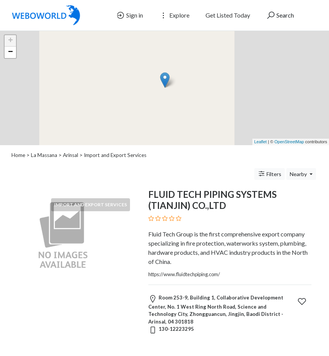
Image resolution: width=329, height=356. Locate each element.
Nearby (299, 174)
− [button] (10, 52)
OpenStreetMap (289, 141)
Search (280, 15)
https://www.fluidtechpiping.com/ (184, 274)
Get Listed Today (227, 15)
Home (18, 155)
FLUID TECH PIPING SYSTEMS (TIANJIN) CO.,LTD (212, 200)
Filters (269, 174)
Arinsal (70, 155)
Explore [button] (174, 15)
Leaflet (260, 141)
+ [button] (10, 41)
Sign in (129, 15)
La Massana (44, 155)
